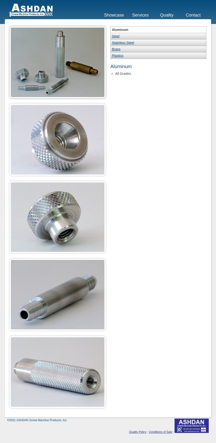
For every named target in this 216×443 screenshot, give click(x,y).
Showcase (114, 15)
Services (140, 15)
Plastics (117, 56)
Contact (193, 15)
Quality (167, 15)
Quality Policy (137, 432)
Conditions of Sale (160, 432)
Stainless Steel (123, 43)
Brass (116, 49)
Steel (116, 36)
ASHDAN (31, 10)
